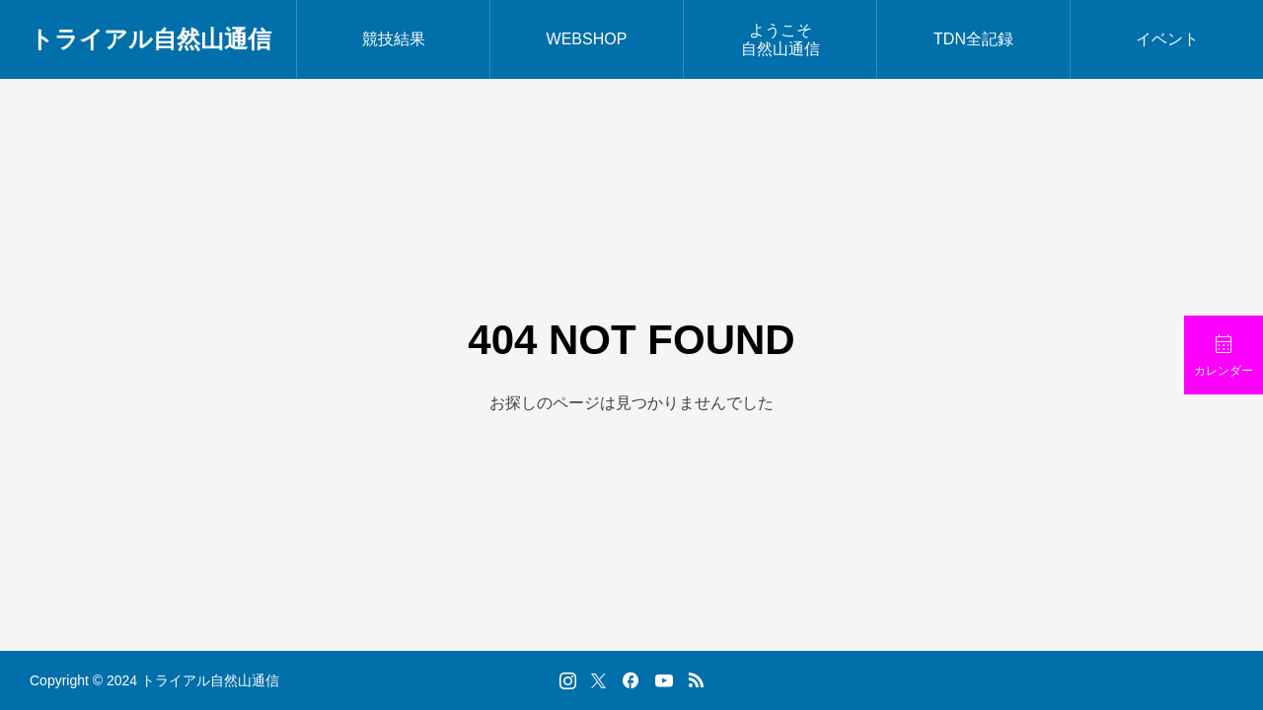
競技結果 (393, 39)
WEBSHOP (587, 39)
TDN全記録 (973, 39)
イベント (1167, 39)
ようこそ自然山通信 (780, 39)
